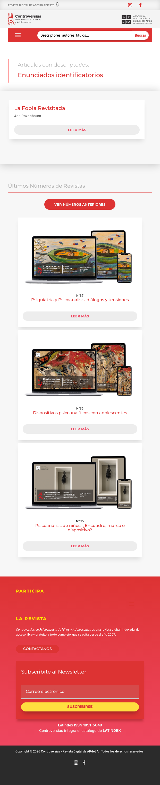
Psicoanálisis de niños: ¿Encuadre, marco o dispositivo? (80, 527)
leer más (77, 130)
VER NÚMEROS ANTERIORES (79, 204)
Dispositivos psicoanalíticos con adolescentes (80, 412)
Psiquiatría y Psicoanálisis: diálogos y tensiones (80, 299)
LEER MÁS (80, 316)
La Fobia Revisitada (39, 108)
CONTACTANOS (37, 648)
